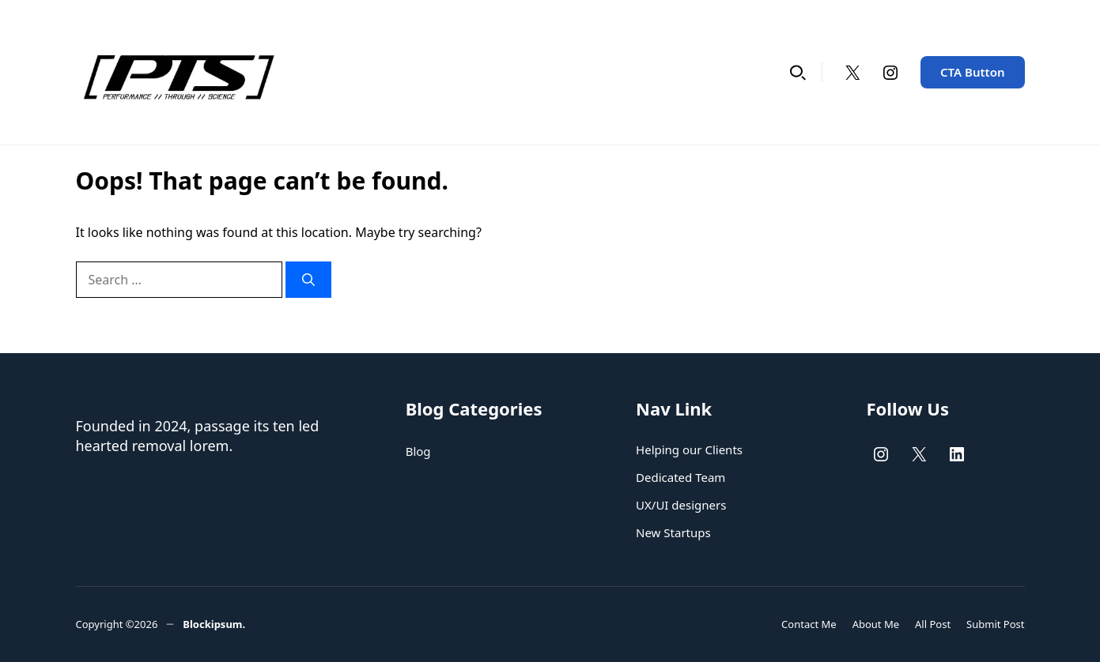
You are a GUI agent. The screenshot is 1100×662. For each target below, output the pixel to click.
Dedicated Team (680, 477)
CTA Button (972, 72)
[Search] (308, 279)
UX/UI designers (681, 505)
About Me (875, 624)
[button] (798, 72)
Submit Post (995, 624)
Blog (418, 451)
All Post (933, 624)
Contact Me (809, 624)
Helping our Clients (689, 449)
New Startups (673, 532)
